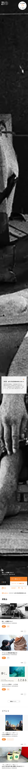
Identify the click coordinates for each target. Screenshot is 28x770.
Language (13, 587)
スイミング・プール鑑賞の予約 (17, 583)
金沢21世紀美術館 (4, 588)
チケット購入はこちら (15, 579)
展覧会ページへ (13, 701)
